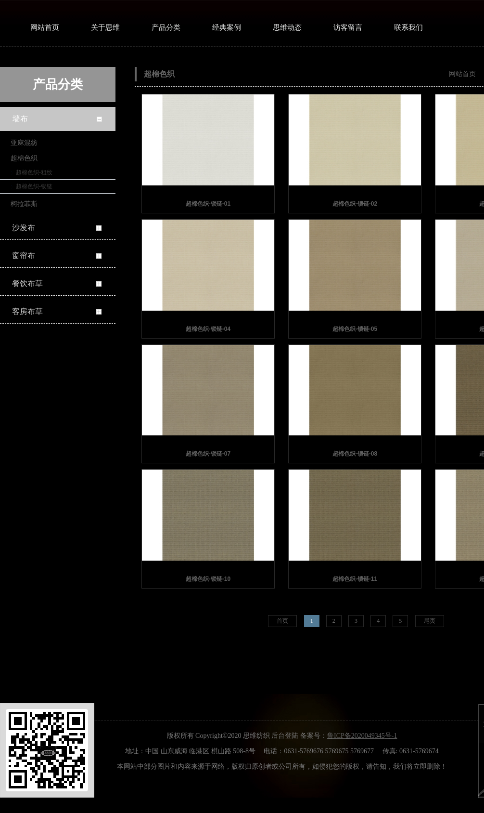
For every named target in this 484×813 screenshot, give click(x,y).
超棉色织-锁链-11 (354, 579)
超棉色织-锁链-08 (354, 453)
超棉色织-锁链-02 (354, 203)
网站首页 (462, 74)
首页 (282, 620)
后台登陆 (284, 735)
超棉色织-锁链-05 (354, 329)
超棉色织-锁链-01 (208, 203)
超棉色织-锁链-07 (208, 453)
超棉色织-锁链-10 (208, 579)
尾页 (429, 620)
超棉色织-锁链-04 (208, 329)
